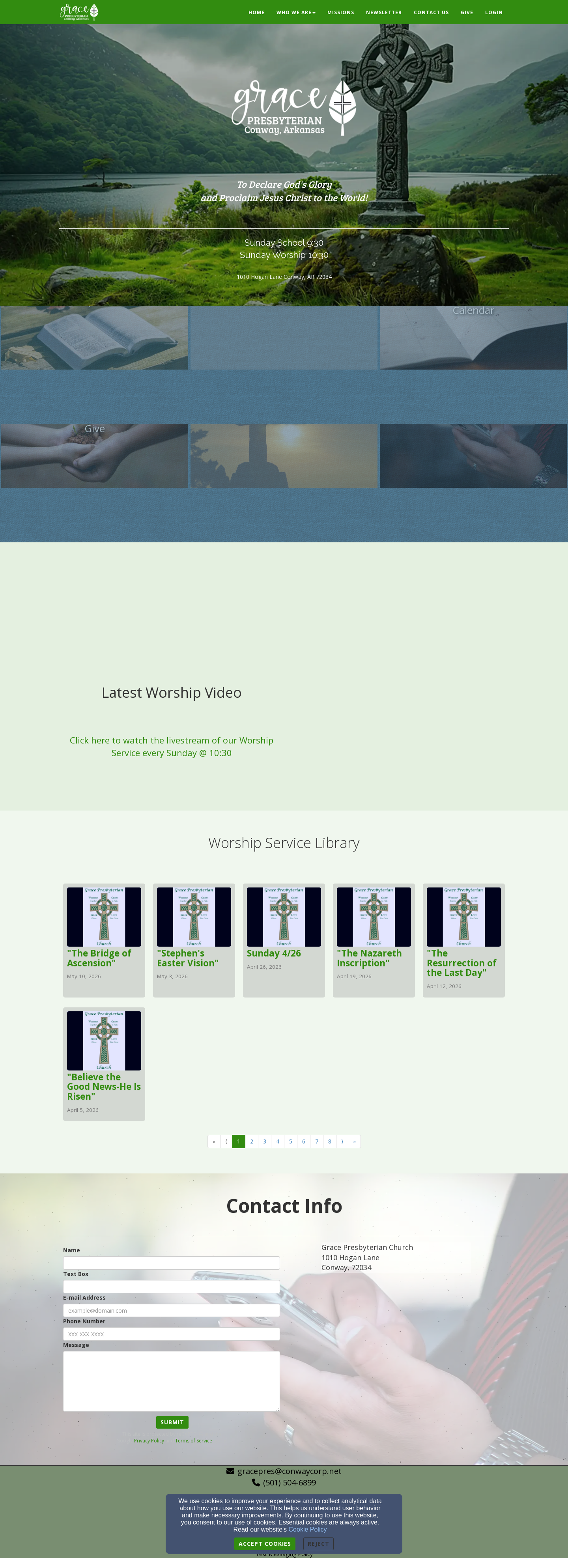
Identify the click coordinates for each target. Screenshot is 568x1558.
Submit (172, 1422)
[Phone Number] (171, 1334)
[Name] (171, 1263)
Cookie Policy (308, 1529)
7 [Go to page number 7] (316, 1141)
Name (71, 1250)
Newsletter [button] (384, 12)
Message (76, 1345)
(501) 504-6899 (289, 1482)
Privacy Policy (149, 1440)
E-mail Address (84, 1297)
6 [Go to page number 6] (303, 1141)
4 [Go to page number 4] (277, 1141)
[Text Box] (171, 1286)
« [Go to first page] (214, 1141)
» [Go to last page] (354, 1141)
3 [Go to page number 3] (264, 1141)
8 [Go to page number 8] (329, 1141)
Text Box (75, 1274)
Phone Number (84, 1321)
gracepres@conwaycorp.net (289, 1471)
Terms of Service (193, 1440)
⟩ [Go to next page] (342, 1141)
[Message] (171, 1381)
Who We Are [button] (296, 12)
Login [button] (494, 12)
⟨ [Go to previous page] (226, 1141)
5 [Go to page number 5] (290, 1141)
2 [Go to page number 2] (251, 1141)
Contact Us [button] (431, 12)
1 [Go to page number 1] (238, 1141)
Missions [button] (340, 12)
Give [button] (467, 12)
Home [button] (256, 12)
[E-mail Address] (171, 1310)
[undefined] (94, 366)
